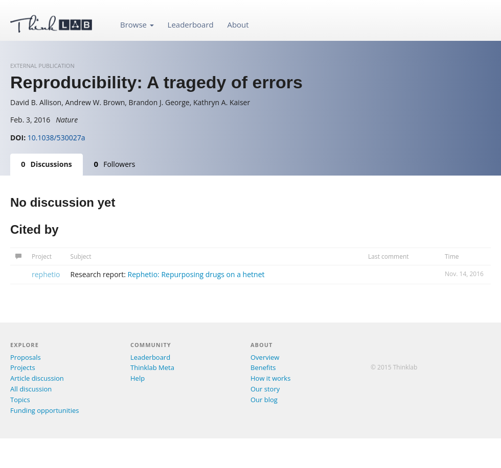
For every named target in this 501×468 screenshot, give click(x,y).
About (237, 24)
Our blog (264, 399)
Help (137, 378)
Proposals (25, 357)
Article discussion (37, 378)
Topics (20, 399)
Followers (114, 164)
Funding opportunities (44, 410)
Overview (264, 357)
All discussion (31, 388)
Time (452, 256)
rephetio (46, 274)
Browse (137, 24)
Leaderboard (191, 24)
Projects (22, 367)
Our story (265, 388)
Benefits (263, 367)
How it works (270, 378)
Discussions (46, 164)
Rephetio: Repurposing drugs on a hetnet (196, 274)
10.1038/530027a (56, 137)
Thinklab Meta (152, 367)
